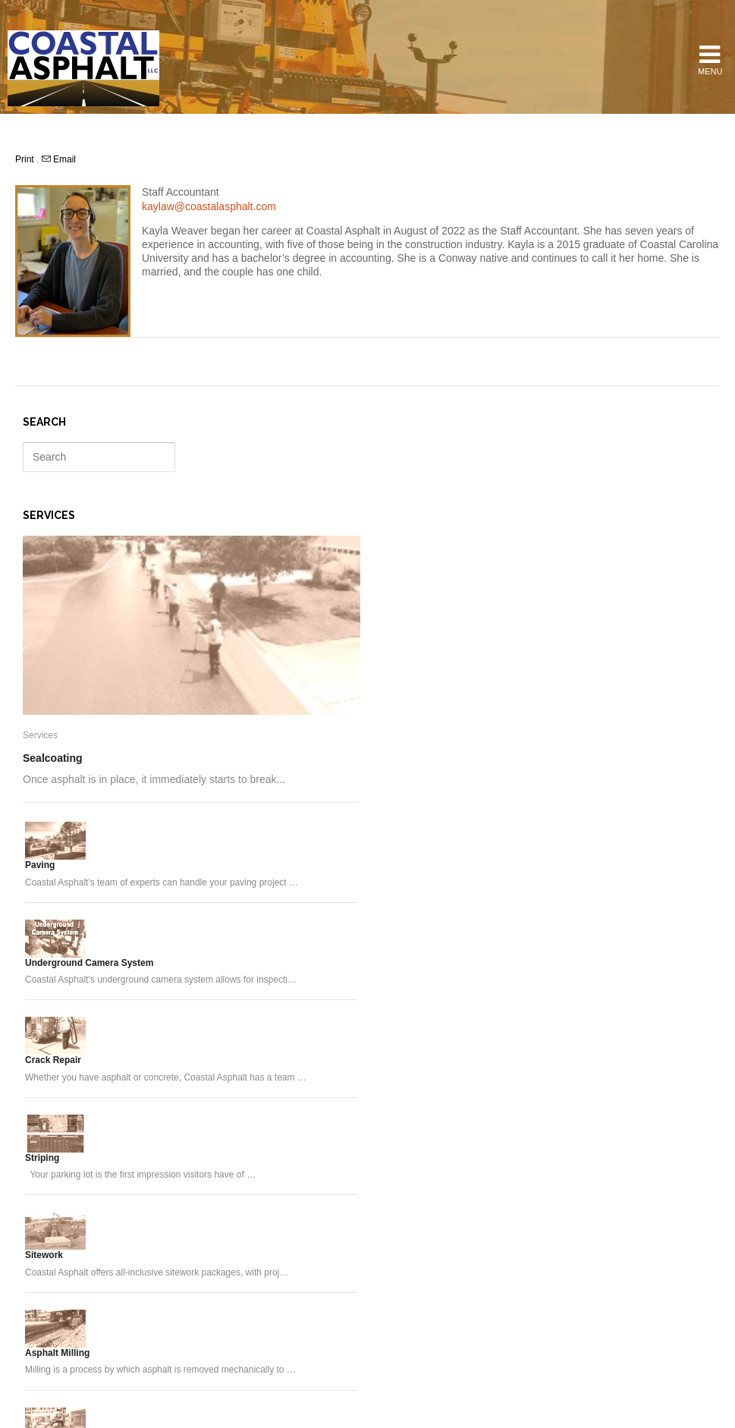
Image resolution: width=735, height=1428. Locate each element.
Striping (42, 1158)
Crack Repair (53, 1060)
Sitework (44, 1255)
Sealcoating (53, 758)
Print (25, 159)
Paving (40, 865)
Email (59, 159)
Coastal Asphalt (83, 68)
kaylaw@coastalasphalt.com (209, 206)
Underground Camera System (89, 963)
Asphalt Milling (57, 1353)
